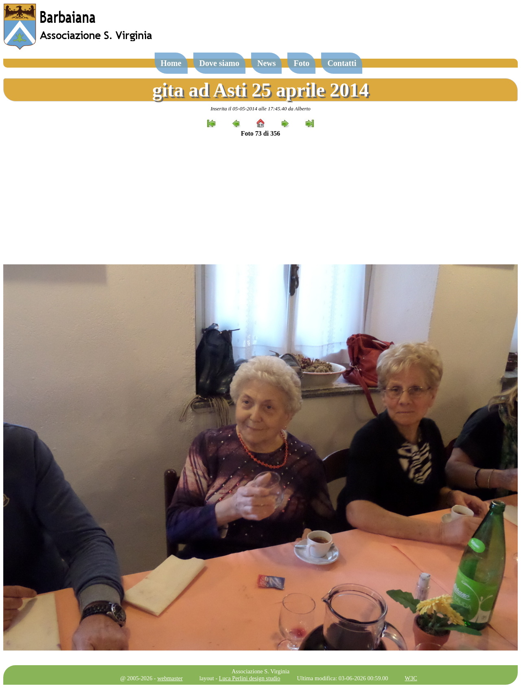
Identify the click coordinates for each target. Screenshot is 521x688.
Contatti (341, 63)
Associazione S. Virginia (260, 671)
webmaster (169, 678)
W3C (411, 678)
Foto (301, 63)
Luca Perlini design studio (249, 678)
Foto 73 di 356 (260, 133)
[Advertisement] (260, 201)
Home (171, 63)
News (266, 63)
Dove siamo (219, 63)
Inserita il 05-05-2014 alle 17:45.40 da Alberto (260, 109)
